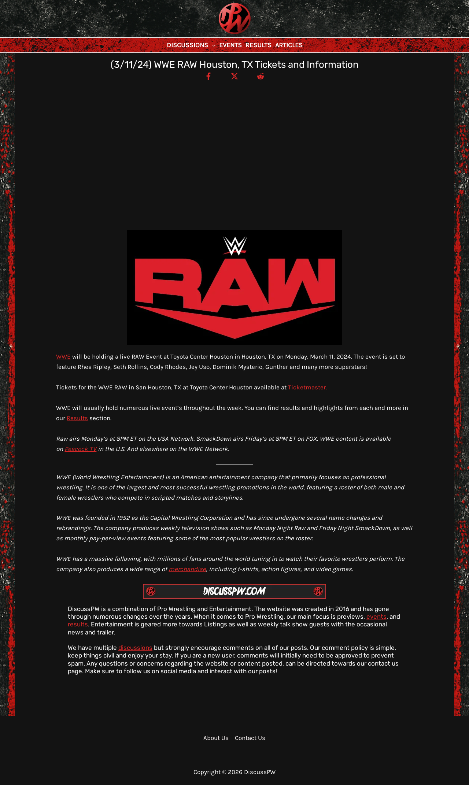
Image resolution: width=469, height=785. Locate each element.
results (78, 624)
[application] (211, 45)
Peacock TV (80, 448)
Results (77, 418)
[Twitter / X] (234, 76)
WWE (63, 356)
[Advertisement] (234, 135)
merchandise (187, 569)
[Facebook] (208, 76)
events (376, 616)
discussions (135, 647)
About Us (216, 737)
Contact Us (250, 737)
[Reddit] (260, 76)
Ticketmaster (307, 387)
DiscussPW (220, 34)
